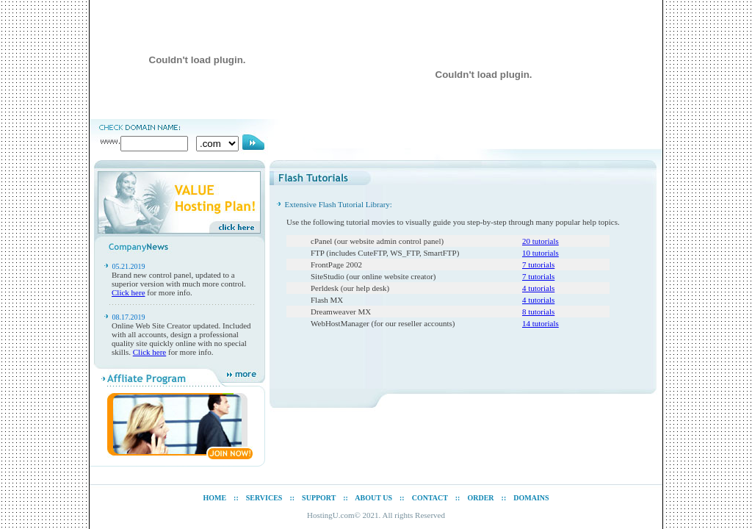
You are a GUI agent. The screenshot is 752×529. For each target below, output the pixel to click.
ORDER (480, 498)
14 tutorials (540, 323)
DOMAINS (531, 498)
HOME (214, 498)
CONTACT (430, 498)
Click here (128, 292)
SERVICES (264, 498)
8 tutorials (538, 311)
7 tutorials (538, 264)
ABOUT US (373, 498)
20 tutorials (540, 241)
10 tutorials (540, 252)
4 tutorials (538, 288)
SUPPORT (319, 498)
